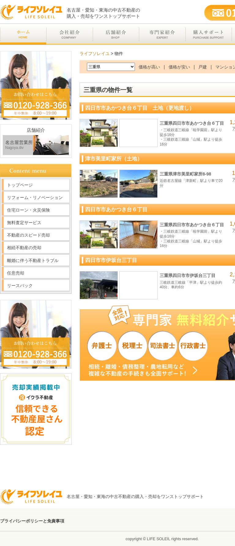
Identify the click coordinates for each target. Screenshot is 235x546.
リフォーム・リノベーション (35, 197)
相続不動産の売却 (24, 247)
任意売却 (15, 273)
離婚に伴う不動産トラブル (32, 260)
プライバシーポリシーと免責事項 (32, 520)
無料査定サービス (24, 222)
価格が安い (179, 67)
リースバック (20, 285)
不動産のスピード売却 (28, 235)
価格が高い (149, 67)
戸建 (202, 67)
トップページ (20, 185)
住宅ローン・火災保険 (28, 210)
